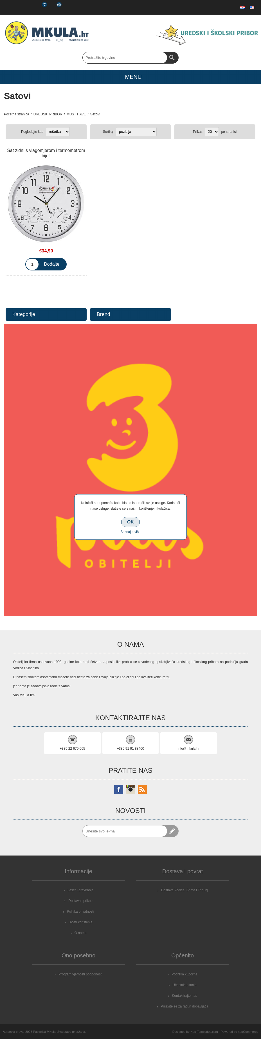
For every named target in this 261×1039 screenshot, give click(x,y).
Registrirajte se (10, 7)
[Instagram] (130, 789)
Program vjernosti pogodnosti (80, 974)
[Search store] (125, 57)
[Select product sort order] (136, 131)
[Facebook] (118, 789)
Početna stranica (16, 114)
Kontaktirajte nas (184, 996)
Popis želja (39, 7)
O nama (81, 933)
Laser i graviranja (80, 890)
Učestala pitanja (184, 985)
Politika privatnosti (80, 911)
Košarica (55, 7)
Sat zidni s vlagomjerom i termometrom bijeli (46, 153)
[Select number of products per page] (212, 131)
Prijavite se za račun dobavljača (184, 1006)
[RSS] (142, 789)
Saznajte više (130, 532)
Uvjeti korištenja (81, 922)
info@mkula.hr (189, 749)
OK (130, 522)
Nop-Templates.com (204, 1031)
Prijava (24, 7)
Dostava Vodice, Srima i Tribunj (184, 890)
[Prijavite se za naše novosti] (125, 831)
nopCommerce (248, 1031)
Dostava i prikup (80, 901)
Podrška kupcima (184, 974)
